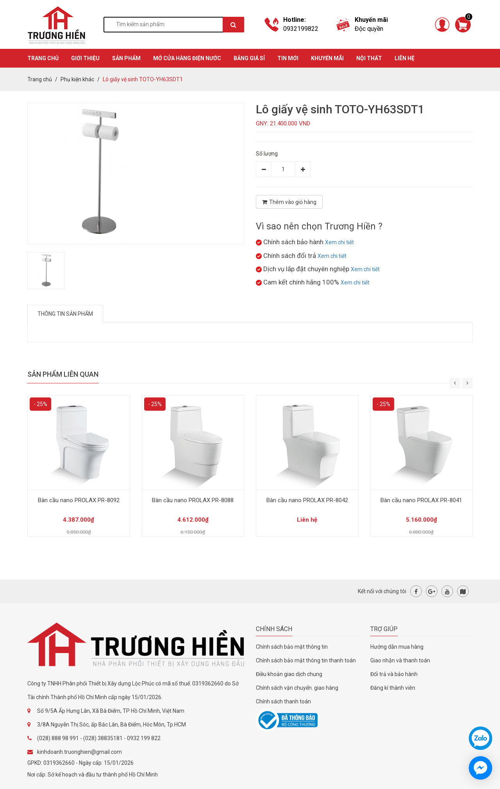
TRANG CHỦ (43, 58)
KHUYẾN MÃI (327, 58)
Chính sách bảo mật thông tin (292, 647)
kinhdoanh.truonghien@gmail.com (79, 752)
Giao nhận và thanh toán (400, 660)
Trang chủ (39, 79)
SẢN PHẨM (126, 58)
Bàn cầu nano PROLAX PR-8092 (79, 500)
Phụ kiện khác (77, 79)
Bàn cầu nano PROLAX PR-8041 (421, 500)
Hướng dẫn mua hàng (396, 647)
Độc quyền (369, 28)
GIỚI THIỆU (85, 58)
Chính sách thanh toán (283, 701)
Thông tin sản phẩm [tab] (65, 314)
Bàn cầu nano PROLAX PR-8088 (193, 500)
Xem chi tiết (339, 242)
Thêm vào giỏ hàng (289, 202)
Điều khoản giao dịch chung (289, 674)
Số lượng (267, 153)
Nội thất (369, 58)
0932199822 (300, 28)
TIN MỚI (287, 58)
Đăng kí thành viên (392, 688)
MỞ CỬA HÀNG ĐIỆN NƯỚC (187, 58)
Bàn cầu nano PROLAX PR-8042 (307, 500)
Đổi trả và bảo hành (394, 674)
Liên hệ (404, 58)
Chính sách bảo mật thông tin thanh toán (306, 660)
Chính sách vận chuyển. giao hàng (297, 688)
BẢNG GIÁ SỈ (249, 58)
